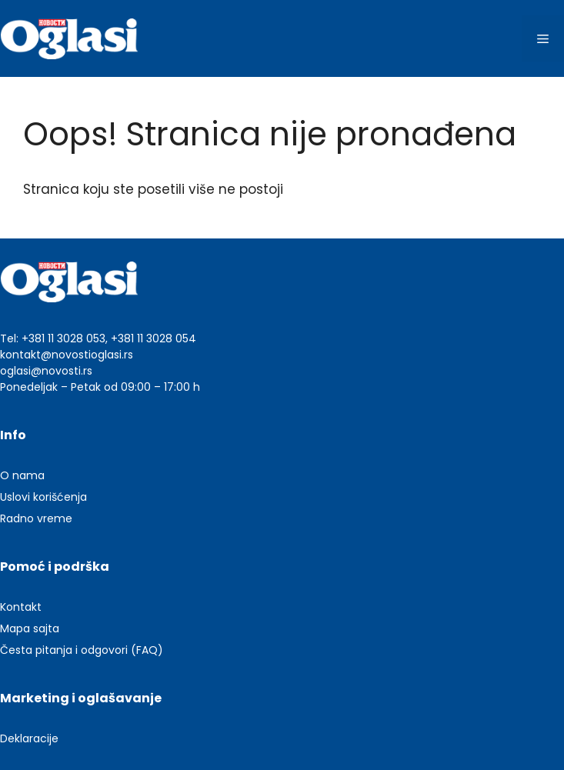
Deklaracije (29, 738)
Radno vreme (36, 518)
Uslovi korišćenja (43, 497)
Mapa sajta (29, 628)
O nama (22, 475)
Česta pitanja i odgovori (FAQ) (81, 650)
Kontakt (21, 607)
